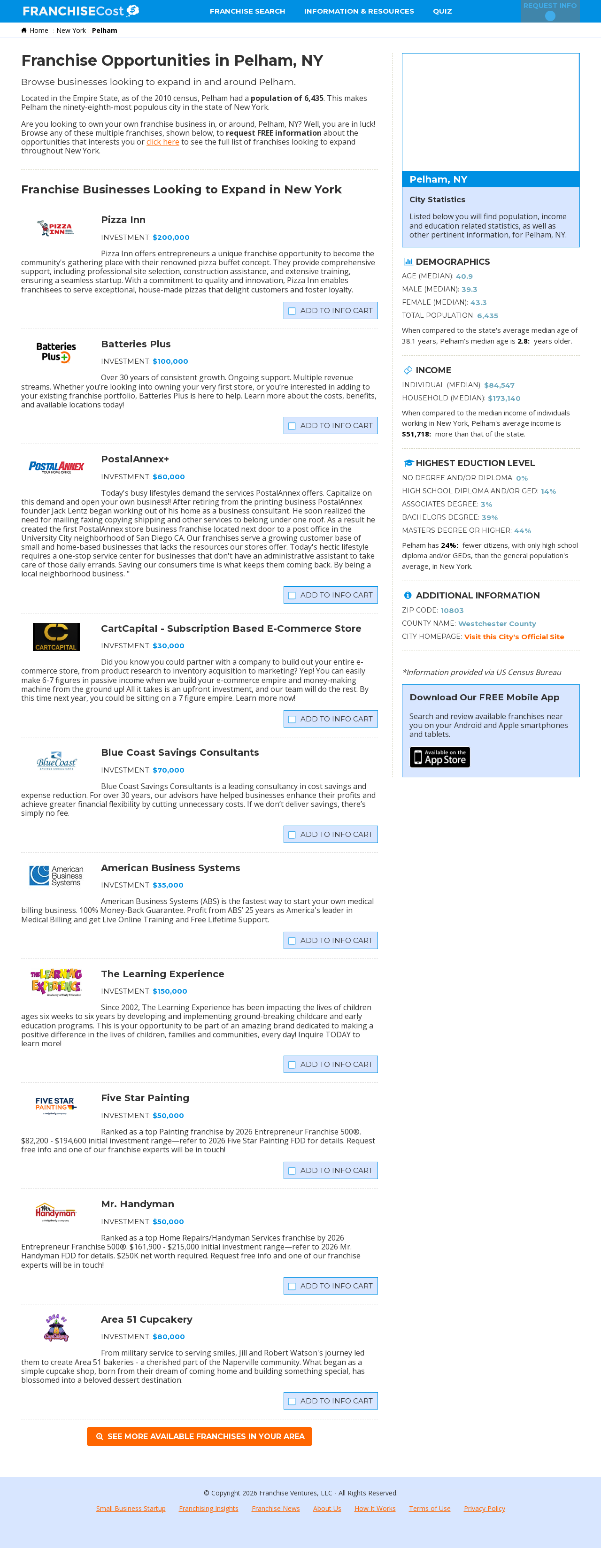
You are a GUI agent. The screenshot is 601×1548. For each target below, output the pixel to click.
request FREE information (274, 133)
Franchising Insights (209, 1508)
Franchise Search (247, 11)
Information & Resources (359, 11)
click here (162, 142)
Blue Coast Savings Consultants (180, 752)
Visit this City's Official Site (514, 636)
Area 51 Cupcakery (147, 1319)
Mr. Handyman (137, 1204)
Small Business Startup (131, 1508)
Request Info (550, 11)
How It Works (375, 1508)
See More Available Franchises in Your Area (199, 1436)
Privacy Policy (484, 1508)
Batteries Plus (136, 344)
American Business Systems (170, 868)
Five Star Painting (145, 1098)
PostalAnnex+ (135, 459)
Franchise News (276, 1508)
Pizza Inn (123, 219)
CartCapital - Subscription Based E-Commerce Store (231, 628)
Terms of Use (430, 1508)
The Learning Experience (162, 974)
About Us (327, 1508)
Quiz (442, 11)
